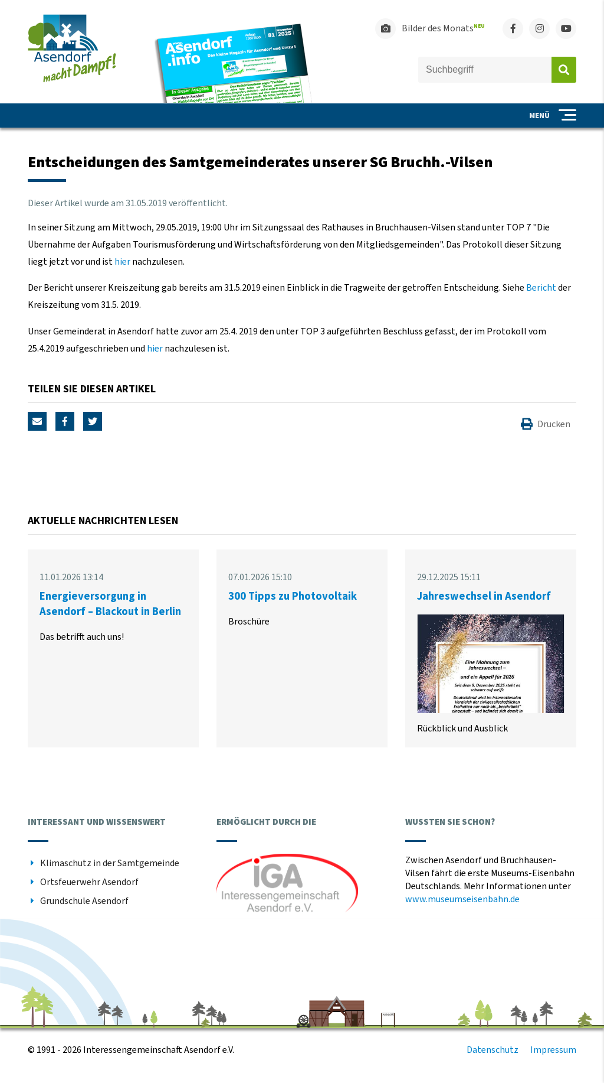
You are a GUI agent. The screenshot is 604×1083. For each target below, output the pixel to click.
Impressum (553, 1049)
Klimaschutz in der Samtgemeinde (109, 863)
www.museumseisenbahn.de (462, 899)
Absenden (564, 70)
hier (122, 261)
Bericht (541, 287)
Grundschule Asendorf (84, 901)
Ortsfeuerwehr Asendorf (89, 882)
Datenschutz (492, 1049)
